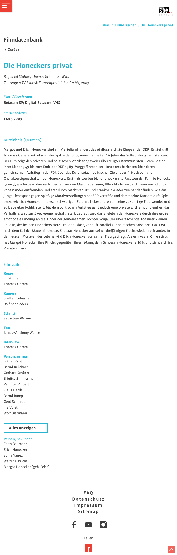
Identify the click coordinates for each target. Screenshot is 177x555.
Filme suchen (125, 25)
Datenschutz (88, 499)
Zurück (11, 50)
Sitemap (88, 511)
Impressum (88, 505)
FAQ (88, 492)
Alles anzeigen (23, 428)
